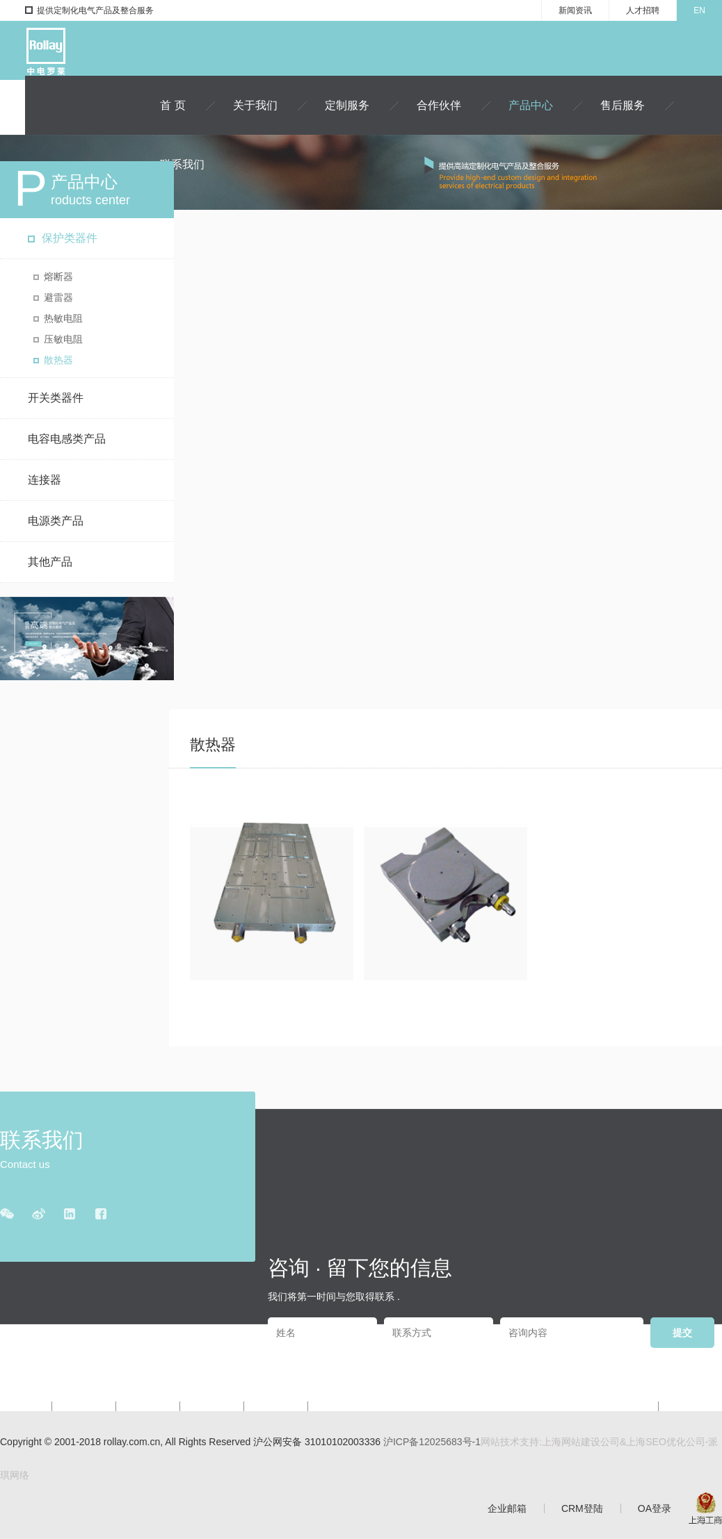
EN (699, 10)
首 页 (172, 105)
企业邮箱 (507, 1508)
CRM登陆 (582, 1508)
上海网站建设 (571, 1441)
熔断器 (58, 276)
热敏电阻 (63, 318)
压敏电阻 (63, 339)
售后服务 (622, 105)
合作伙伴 (439, 105)
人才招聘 (642, 10)
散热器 (58, 359)
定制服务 (347, 105)
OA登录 (654, 1508)
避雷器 (58, 297)
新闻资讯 (575, 10)
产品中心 (530, 105)
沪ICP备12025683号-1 (432, 1441)
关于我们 (255, 105)
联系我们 (182, 164)
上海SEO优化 (656, 1441)
